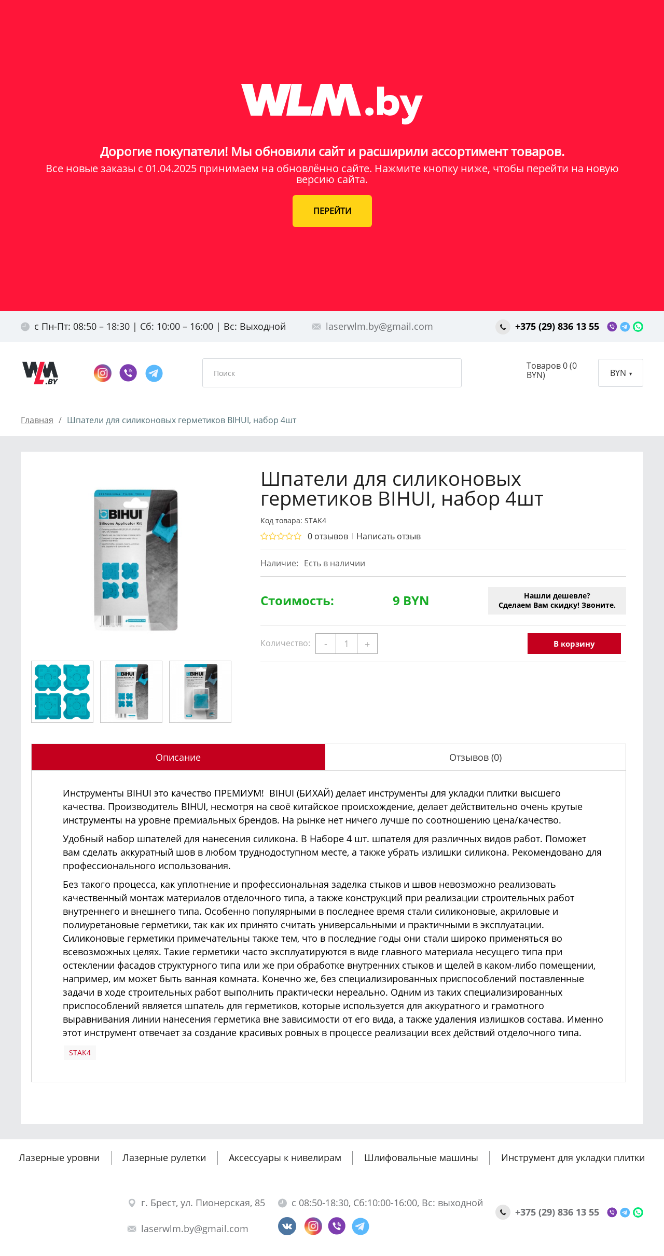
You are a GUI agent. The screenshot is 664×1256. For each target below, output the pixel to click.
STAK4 (80, 1052)
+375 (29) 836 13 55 (548, 326)
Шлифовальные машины (421, 1157)
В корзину (574, 643)
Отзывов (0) (475, 757)
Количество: (285, 643)
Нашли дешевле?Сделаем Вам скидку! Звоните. (557, 600)
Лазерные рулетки (164, 1157)
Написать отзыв (388, 536)
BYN (621, 373)
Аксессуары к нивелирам (285, 1157)
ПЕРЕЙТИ (332, 211)
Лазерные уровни (59, 1157)
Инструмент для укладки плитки (573, 1157)
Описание (178, 757)
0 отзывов (328, 536)
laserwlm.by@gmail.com (372, 326)
